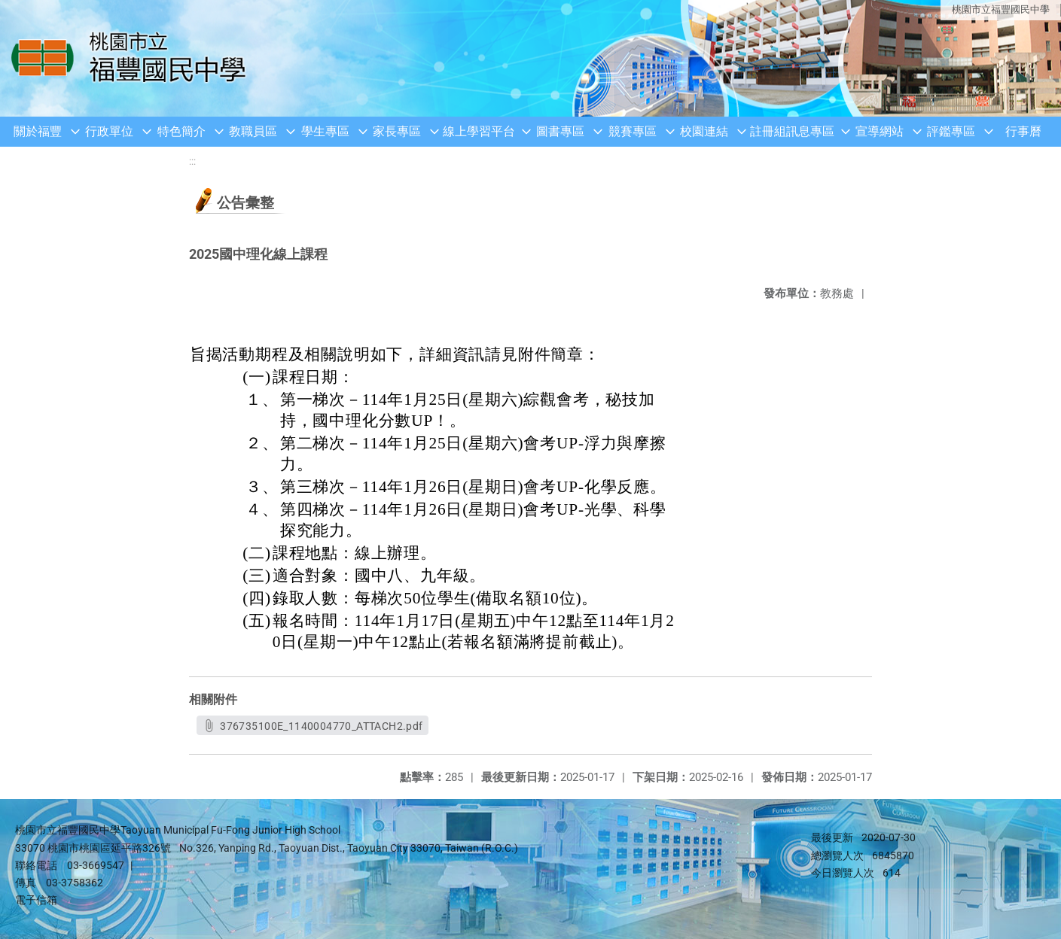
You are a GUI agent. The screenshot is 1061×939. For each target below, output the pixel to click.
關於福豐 (38, 131)
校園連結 (704, 131)
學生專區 (325, 131)
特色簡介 (181, 131)
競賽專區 (632, 131)
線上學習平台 (479, 131)
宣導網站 (879, 131)
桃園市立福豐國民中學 (1001, 9)
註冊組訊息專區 (792, 131)
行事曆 (1023, 131)
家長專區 (397, 131)
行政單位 (109, 131)
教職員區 (253, 131)
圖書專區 (560, 131)
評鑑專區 (951, 131)
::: (192, 161)
